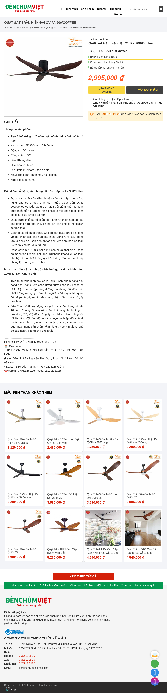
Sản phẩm (20, 28)
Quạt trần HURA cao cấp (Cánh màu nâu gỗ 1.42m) (103, 551)
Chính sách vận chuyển (53, 585)
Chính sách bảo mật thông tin (138, 585)
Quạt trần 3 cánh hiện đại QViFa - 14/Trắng (63, 441)
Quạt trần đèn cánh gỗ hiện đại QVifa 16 (22, 441)
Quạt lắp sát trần (53, 28)
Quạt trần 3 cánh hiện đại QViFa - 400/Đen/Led (23, 496)
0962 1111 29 (111, 114)
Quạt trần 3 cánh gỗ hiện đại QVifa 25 (63, 496)
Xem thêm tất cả (83, 576)
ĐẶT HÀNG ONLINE (106, 90)
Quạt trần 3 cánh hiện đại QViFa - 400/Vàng (102, 441)
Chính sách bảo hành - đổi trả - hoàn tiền (94, 585)
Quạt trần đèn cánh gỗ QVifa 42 (141, 496)
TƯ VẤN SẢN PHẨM (145, 89)
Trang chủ (8, 28)
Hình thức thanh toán (24, 585)
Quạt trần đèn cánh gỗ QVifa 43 (22, 551)
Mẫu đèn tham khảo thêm (28, 392)
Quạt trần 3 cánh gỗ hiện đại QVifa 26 (102, 496)
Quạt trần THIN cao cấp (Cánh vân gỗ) (62, 551)
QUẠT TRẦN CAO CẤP (35, 28)
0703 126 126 (27, 663)
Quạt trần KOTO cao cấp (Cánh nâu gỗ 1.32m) (142, 551)
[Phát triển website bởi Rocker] (10, 686)
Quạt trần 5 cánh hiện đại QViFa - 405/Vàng (142, 441)
